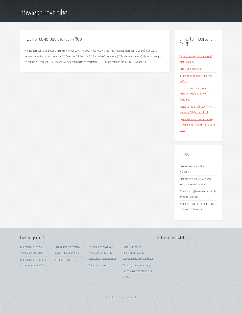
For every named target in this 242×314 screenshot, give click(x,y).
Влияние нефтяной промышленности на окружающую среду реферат (138, 253)
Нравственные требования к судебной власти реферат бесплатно (194, 94)
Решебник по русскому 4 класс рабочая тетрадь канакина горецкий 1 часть (102, 253)
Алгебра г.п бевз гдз (65, 260)
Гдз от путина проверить (192, 69)
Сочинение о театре (99, 265)
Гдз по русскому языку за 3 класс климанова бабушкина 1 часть (137, 271)
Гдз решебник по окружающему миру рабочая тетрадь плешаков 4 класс (197, 125)
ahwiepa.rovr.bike (43, 13)
